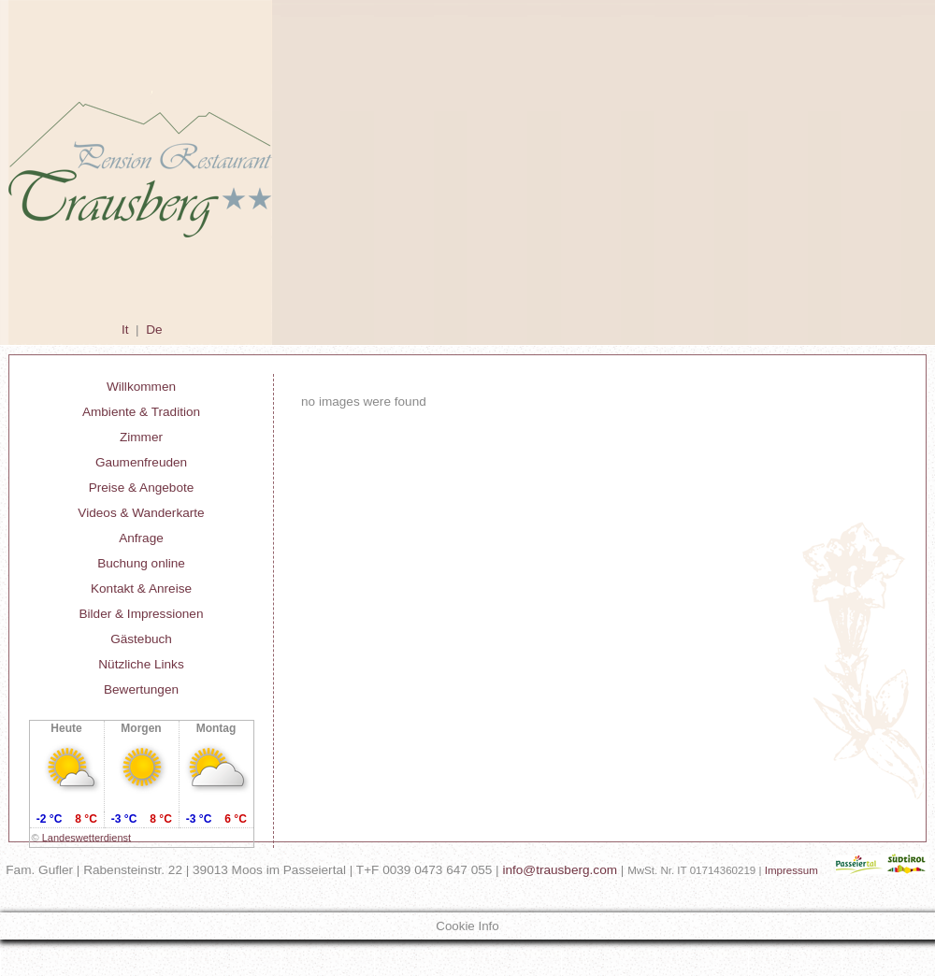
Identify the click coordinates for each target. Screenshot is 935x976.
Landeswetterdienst (86, 837)
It (125, 330)
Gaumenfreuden (141, 462)
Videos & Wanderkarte (141, 513)
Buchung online (141, 563)
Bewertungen (141, 689)
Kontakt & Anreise (141, 588)
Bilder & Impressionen (141, 614)
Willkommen (141, 387)
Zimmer (141, 437)
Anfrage (141, 538)
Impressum (791, 870)
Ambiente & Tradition (141, 412)
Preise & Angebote (141, 488)
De (154, 330)
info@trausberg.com (559, 870)
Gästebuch (141, 639)
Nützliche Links (140, 664)
